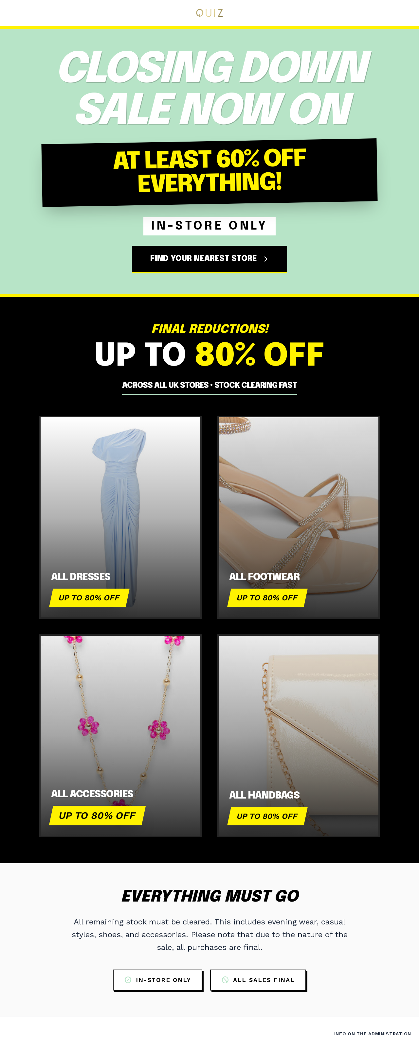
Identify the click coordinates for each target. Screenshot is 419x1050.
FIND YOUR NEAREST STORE (209, 259)
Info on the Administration (372, 1033)
